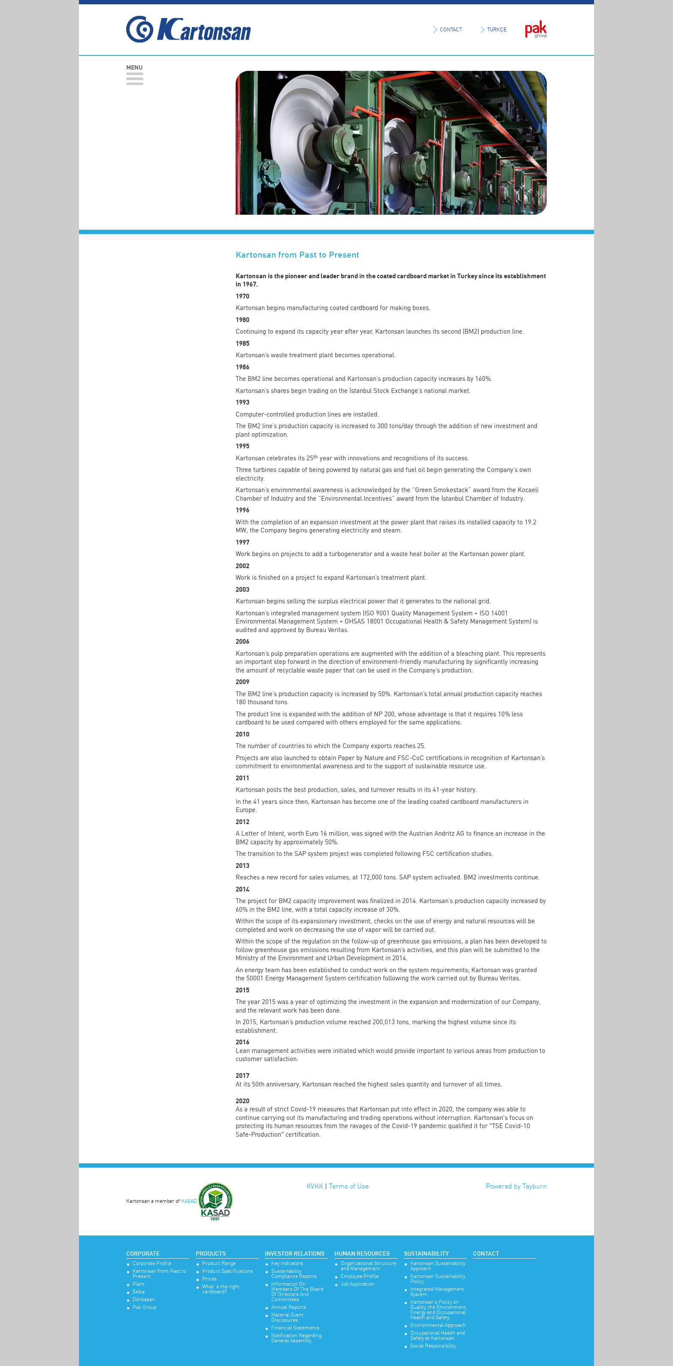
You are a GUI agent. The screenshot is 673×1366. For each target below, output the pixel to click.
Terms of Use (349, 1186)
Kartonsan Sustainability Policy (437, 1279)
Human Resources (362, 1253)
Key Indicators (287, 1263)
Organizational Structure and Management (368, 1266)
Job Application (357, 1284)
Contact (486, 1253)
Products (211, 1253)
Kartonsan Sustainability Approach (437, 1266)
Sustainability (426, 1253)
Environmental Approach (438, 1325)
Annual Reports (288, 1307)
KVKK (314, 1186)
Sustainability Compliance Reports (294, 1274)
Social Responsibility (433, 1346)
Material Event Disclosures (287, 1317)
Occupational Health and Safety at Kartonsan (437, 1335)
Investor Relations (294, 1253)
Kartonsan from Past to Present (159, 1274)
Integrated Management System (437, 1292)
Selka (139, 1292)
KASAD (189, 1201)
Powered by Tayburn (516, 1186)
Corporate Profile (152, 1263)
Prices (209, 1279)
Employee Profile (360, 1276)
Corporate (143, 1253)
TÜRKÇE (496, 29)
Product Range (219, 1263)
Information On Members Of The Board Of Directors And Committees (297, 1291)
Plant (139, 1284)
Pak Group (144, 1307)
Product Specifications (227, 1271)
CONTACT (451, 29)
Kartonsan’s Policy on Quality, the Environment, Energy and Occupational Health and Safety (438, 1309)
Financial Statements (295, 1328)
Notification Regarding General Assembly (296, 1338)
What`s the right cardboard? (220, 1289)
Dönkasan (144, 1299)
